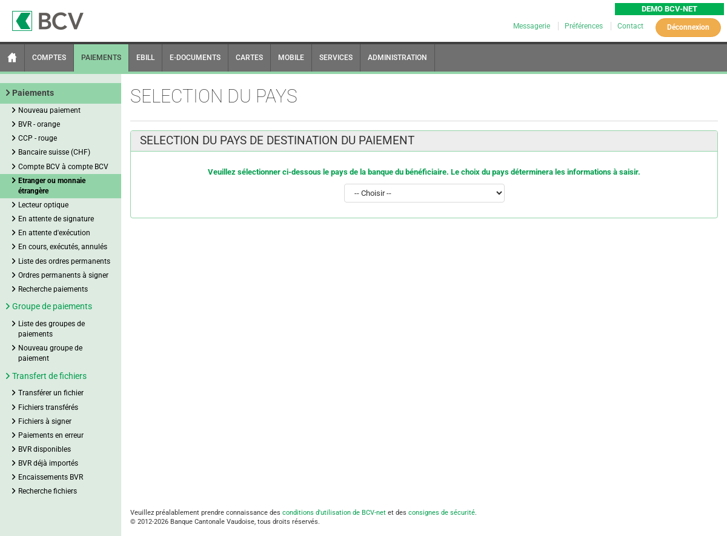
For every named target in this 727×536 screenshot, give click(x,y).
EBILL (145, 57)
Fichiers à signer (44, 421)
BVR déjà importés (48, 463)
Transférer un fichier (51, 393)
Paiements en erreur (51, 435)
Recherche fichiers (47, 491)
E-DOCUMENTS (195, 57)
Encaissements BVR (50, 477)
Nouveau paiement (49, 110)
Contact (630, 26)
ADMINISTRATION (397, 57)
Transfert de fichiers (49, 376)
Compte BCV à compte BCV (63, 166)
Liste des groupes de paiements (51, 329)
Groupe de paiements (52, 306)
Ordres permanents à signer (63, 275)
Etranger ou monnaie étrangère (51, 185)
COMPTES (49, 57)
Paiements (33, 93)
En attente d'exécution (54, 233)
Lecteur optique (43, 205)
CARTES (249, 57)
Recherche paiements (53, 289)
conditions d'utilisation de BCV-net (334, 513)
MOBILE (291, 57)
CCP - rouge (37, 138)
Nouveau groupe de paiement (50, 353)
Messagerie (532, 26)
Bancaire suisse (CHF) (54, 152)
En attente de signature (56, 219)
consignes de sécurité (441, 513)
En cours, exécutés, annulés (62, 247)
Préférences (585, 26)
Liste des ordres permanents (64, 261)
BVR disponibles (44, 449)
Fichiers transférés (48, 407)
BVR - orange (39, 124)
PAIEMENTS (101, 57)
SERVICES (336, 57)
